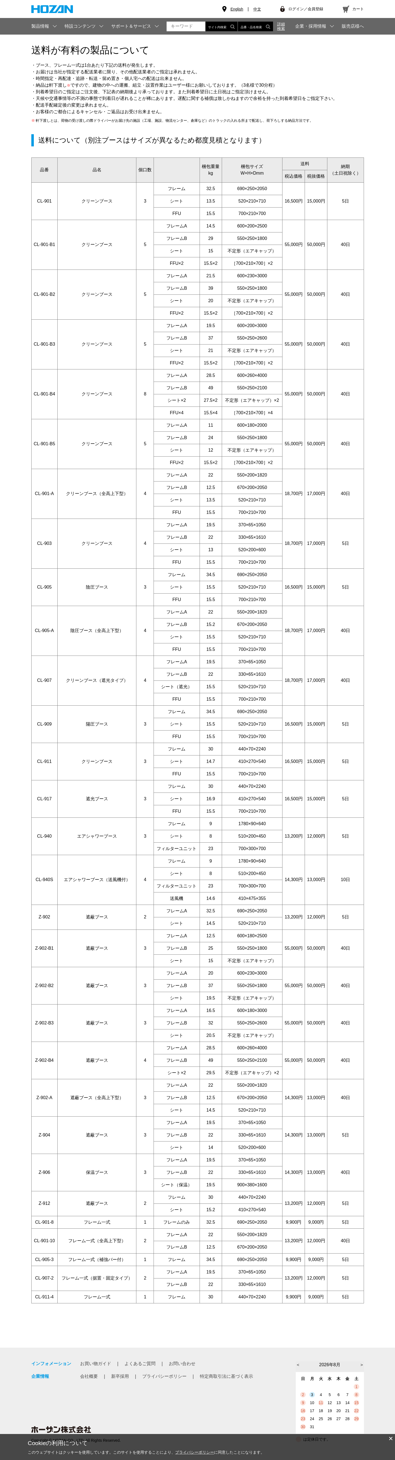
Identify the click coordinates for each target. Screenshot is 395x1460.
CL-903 (44, 543)
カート (358, 9)
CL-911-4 (44, 1297)
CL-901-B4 (44, 394)
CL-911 (44, 761)
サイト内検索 (221, 26)
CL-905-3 (44, 1259)
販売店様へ (353, 26)
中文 (257, 9)
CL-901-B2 (44, 294)
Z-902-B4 (44, 1060)
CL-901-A (44, 493)
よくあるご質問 (140, 1363)
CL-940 (44, 836)
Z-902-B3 (44, 1023)
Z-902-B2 (44, 985)
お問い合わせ (182, 1363)
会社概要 (89, 1376)
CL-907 (44, 680)
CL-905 (44, 587)
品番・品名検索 (255, 26)
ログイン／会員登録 (305, 9)
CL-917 (44, 798)
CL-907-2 (44, 1278)
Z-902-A (44, 1097)
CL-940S (44, 879)
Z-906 (44, 1172)
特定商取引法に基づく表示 (226, 1376)
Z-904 (44, 1135)
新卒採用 (120, 1376)
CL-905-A (44, 630)
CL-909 (44, 724)
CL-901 (44, 201)
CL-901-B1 (44, 244)
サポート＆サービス (131, 26)
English (236, 9)
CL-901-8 (44, 1222)
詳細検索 (281, 26)
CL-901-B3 (44, 344)
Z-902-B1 (44, 948)
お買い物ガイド (95, 1363)
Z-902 (44, 917)
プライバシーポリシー (164, 1376)
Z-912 (44, 1203)
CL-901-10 (44, 1240)
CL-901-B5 (44, 443)
